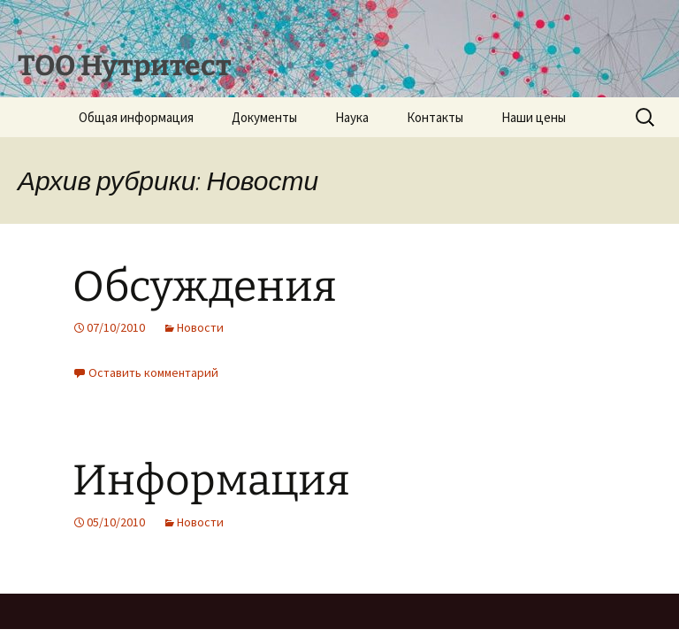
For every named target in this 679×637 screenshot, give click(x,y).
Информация (211, 480)
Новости (200, 327)
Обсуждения (204, 286)
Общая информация (136, 117)
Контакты (435, 117)
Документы (264, 117)
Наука (352, 117)
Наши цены (533, 117)
